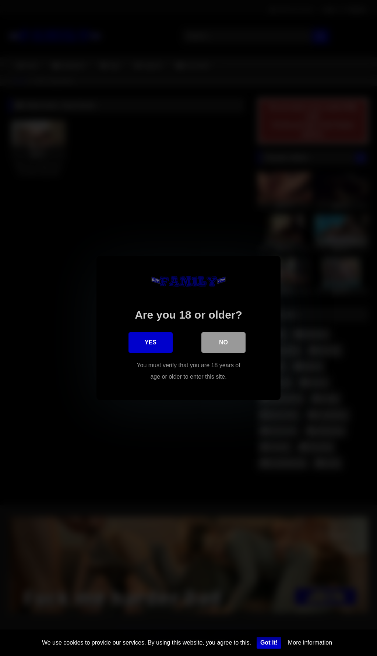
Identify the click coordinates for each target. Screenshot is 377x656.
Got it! (269, 642)
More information (310, 642)
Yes (150, 342)
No (223, 342)
